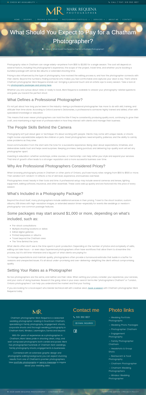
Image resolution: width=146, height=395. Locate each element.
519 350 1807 (81, 317)
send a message (47, 362)
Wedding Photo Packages (124, 325)
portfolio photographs (25, 362)
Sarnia (49, 330)
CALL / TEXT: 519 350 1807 (125, 2)
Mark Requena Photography (30, 392)
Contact (127, 19)
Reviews (28, 19)
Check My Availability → (22, 2)
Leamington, (40, 330)
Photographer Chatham (124, 329)
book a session (95, 288)
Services (100, 19)
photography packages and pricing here (31, 85)
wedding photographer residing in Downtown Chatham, (37, 321)
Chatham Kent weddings (53, 345)
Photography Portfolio (76, 19)
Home (17, 19)
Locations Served (110, 392)
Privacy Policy (131, 392)
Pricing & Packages (47, 19)
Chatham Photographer (124, 363)
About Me (113, 19)
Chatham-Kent (56, 392)
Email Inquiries (83, 323)
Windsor (29, 330)
